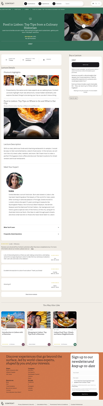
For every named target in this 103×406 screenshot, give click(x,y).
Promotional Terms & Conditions (59, 404)
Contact (8, 390)
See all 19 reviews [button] (30, 38)
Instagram (31, 386)
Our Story (30, 370)
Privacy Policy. (75, 386)
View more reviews (31, 294)
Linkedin (30, 388)
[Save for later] (22, 313)
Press (29, 378)
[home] (8, 5)
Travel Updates (10, 386)
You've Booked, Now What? (13, 392)
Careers (30, 376)
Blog (7, 382)
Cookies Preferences (77, 404)
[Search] (74, 3)
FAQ (32, 249)
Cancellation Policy (42, 404)
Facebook (31, 382)
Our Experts (31, 372)
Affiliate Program (10, 372)
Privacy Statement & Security (26, 404)
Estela (11, 191)
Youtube (30, 390)
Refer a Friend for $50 (12, 370)
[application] (31, 123)
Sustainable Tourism (33, 374)
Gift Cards (9, 374)
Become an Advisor (11, 388)
